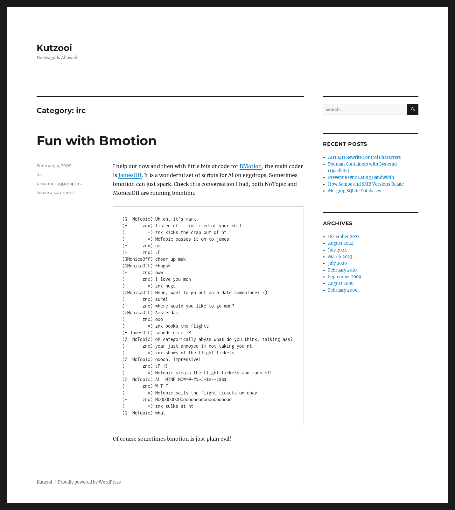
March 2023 (340, 256)
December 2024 (344, 236)
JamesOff (130, 175)
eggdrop (66, 183)
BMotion (251, 166)
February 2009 (343, 290)
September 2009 (344, 277)
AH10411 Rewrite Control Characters (364, 157)
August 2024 (341, 243)
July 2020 (337, 263)
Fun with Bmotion (97, 140)
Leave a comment (55, 192)
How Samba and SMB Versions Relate (366, 184)
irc (39, 174)
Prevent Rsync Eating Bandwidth (361, 177)
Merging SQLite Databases (354, 191)
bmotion (46, 183)
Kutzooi (54, 47)
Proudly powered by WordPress (89, 482)
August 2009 (341, 283)
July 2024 (337, 250)
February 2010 (342, 270)
